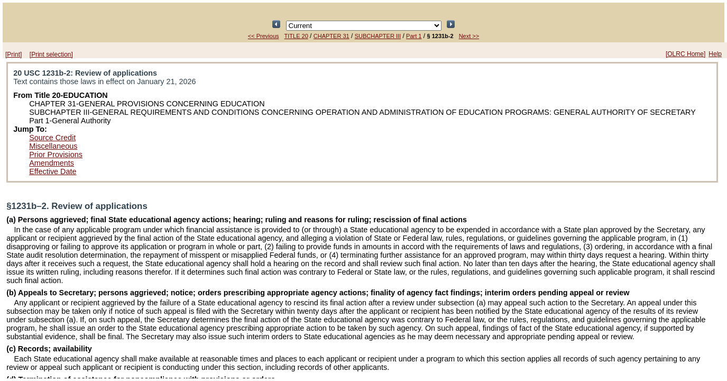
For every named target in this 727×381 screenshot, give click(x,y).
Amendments (51, 163)
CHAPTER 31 (331, 36)
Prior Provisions (55, 154)
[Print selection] (51, 54)
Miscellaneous (53, 146)
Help (715, 54)
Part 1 (413, 36)
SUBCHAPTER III (378, 36)
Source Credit (52, 137)
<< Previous (263, 36)
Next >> (469, 36)
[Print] (13, 54)
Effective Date (52, 171)
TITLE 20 (296, 36)
